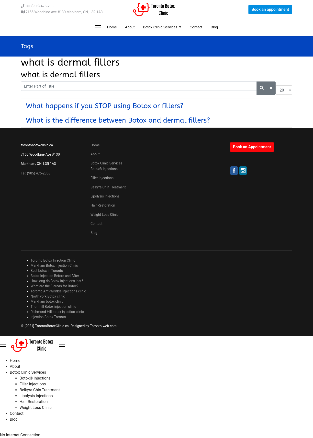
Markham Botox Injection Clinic (54, 265)
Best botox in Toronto (47, 271)
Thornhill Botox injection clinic (53, 307)
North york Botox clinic (48, 296)
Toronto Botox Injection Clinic (53, 260)
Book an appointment (270, 9)
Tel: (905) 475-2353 (40, 6)
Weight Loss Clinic (104, 215)
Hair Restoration (102, 205)
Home (111, 27)
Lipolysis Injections (105, 196)
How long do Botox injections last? (57, 281)
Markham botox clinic (47, 301)
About (129, 27)
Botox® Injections (104, 169)
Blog (214, 27)
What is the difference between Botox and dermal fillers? (118, 120)
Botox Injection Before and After (55, 276)
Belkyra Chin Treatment (108, 187)
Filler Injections (101, 178)
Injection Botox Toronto (48, 317)
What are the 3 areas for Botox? (54, 286)
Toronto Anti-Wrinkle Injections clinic (58, 291)
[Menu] (98, 27)
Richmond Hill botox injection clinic (57, 312)
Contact (195, 27)
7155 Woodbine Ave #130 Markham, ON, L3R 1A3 (64, 12)
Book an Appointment (252, 147)
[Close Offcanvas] (62, 345)
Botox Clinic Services (159, 27)
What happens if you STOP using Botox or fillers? (104, 106)
